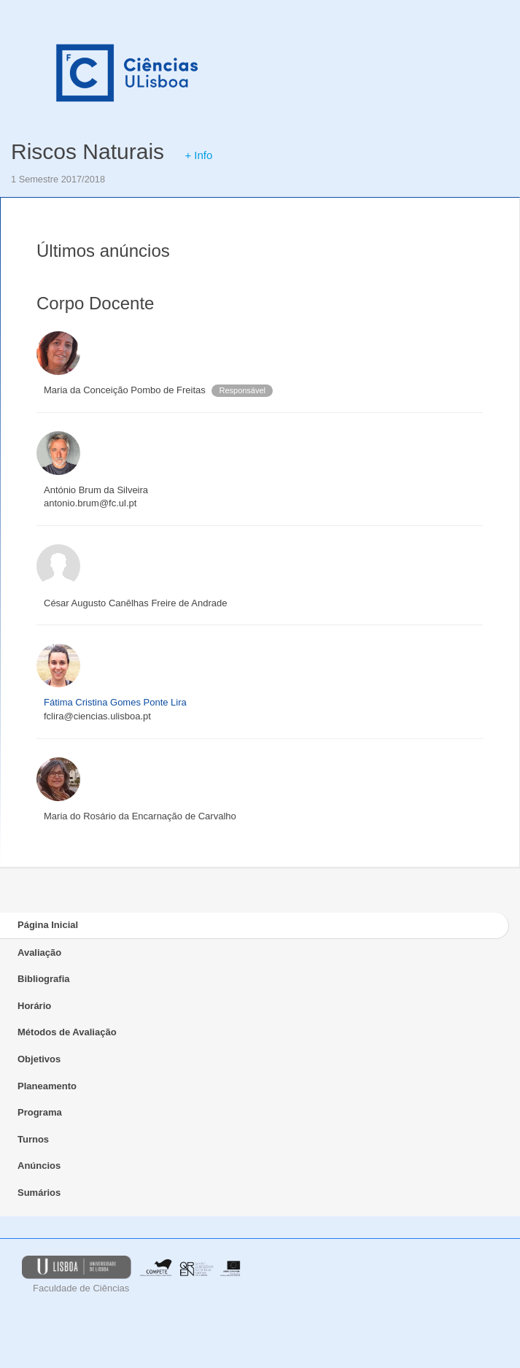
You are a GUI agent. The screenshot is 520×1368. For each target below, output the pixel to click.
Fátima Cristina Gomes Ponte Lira (115, 702)
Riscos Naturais (87, 151)
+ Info (198, 155)
